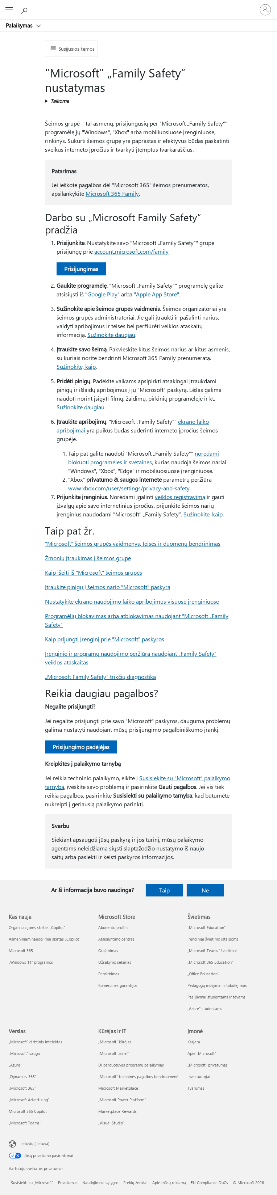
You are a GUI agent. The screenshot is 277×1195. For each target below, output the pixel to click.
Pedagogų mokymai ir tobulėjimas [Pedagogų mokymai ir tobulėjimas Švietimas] (217, 985)
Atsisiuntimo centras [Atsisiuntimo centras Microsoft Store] (116, 939)
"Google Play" (102, 294)
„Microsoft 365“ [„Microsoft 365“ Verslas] (22, 1088)
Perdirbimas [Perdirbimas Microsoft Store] (108, 973)
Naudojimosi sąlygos (100, 1182)
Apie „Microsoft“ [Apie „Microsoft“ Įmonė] (201, 1053)
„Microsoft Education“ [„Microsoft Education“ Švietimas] (206, 927)
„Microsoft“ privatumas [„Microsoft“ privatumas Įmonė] (207, 1065)
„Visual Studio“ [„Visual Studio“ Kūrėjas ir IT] (111, 1123)
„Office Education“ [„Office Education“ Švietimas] (203, 973)
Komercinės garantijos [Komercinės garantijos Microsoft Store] (117, 985)
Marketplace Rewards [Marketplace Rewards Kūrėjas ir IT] (117, 1111)
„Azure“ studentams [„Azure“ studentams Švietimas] (204, 1008)
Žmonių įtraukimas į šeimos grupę (88, 558)
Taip (164, 890)
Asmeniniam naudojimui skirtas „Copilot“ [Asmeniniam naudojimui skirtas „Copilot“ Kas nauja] (44, 939)
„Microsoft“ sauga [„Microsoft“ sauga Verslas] (24, 1053)
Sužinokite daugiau (111, 334)
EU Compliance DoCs (209, 1182)
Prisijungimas (81, 269)
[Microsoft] (138, 5)
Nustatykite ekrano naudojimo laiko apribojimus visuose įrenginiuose (132, 601)
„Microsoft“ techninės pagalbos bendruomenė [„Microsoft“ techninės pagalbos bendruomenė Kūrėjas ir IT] (138, 1076)
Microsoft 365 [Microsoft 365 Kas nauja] (21, 950)
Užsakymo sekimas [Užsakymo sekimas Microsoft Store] (114, 962)
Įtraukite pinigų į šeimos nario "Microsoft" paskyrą (107, 587)
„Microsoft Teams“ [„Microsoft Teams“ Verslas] (25, 1123)
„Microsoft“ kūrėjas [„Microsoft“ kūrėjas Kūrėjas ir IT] (115, 1041)
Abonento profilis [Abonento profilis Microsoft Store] (113, 927)
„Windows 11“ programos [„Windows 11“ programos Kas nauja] (31, 962)
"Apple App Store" (156, 294)
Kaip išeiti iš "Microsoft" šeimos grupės (93, 572)
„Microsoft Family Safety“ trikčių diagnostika (100, 676)
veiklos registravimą (180, 497)
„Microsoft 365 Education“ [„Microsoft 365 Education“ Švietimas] (210, 962)
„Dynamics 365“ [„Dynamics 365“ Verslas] (22, 1076)
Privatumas (68, 1182)
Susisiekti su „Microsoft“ (32, 1182)
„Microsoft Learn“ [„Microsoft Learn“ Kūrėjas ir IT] (113, 1053)
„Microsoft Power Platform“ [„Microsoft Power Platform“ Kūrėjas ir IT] (122, 1099)
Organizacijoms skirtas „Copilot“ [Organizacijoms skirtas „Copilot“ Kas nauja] (37, 927)
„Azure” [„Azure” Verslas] (15, 1065)
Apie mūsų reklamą (169, 1182)
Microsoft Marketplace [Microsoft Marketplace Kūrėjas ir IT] (118, 1088)
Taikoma (59, 100)
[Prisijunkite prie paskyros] (265, 9)
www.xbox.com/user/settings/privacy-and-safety (129, 488)
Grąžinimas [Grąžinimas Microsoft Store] (108, 950)
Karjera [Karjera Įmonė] (193, 1041)
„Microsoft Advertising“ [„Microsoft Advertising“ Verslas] (29, 1099)
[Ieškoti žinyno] (25, 9)
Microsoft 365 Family (112, 193)
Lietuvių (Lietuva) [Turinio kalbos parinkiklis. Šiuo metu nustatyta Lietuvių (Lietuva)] (34, 1143)
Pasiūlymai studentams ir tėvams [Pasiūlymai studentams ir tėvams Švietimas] (216, 997)
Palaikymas (20, 25)
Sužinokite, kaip (76, 366)
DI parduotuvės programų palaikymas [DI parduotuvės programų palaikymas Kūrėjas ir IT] (131, 1065)
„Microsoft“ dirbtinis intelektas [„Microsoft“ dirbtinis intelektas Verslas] (35, 1041)
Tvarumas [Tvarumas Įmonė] (195, 1088)
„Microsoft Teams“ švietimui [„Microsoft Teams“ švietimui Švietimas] (212, 950)
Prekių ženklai (135, 1182)
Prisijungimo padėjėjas (81, 747)
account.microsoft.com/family (131, 251)
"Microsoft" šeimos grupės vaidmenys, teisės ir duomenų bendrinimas (132, 543)
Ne (205, 890)
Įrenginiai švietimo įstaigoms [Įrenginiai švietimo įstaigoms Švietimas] (212, 939)
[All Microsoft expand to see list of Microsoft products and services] (9, 9)
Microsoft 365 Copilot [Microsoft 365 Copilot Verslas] (28, 1111)
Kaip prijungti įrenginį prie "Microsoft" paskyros (104, 639)
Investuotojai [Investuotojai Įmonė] (198, 1076)
